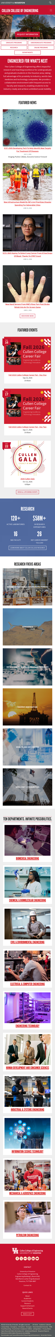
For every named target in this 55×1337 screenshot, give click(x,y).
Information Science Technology (27, 1152)
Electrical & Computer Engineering (27, 984)
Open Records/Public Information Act (12, 1331)
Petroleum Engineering (27, 1235)
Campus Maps (5, 1327)
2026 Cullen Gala (28, 478)
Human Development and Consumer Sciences (27, 1068)
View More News (27, 316)
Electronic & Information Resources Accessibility (15, 1333)
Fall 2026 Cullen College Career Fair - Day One (28, 375)
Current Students (27, 1301)
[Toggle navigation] (51, 10)
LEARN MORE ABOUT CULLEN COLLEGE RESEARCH (27, 548)
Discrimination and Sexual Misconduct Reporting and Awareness (20, 1335)
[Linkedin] (33, 1258)
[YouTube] (37, 1258)
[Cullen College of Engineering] (27, 30)
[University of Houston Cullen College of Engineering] (27, 1250)
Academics (27, 1298)
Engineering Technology (27, 1026)
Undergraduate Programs (41, 43)
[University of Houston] (13, 3)
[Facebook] (17, 1258)
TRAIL (50, 1327)
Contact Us (27, 1285)
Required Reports (43, 1331)
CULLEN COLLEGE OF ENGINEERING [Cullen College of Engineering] (20, 10)
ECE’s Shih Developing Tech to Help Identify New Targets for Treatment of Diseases (27, 150)
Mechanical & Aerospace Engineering (27, 1193)
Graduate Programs (14, 43)
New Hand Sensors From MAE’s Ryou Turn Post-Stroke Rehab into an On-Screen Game (27, 306)
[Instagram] (29, 1258)
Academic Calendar (45, 1325)
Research (14, 47)
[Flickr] (25, 1258)
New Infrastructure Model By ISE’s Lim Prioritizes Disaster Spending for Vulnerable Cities (27, 204)
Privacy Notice (47, 1329)
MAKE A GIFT (27, 1314)
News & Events (27, 1308)
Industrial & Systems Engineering (27, 1110)
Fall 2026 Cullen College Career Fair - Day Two (27, 427)
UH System (21, 1327)
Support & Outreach (27, 1306)
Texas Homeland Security (40, 1327)
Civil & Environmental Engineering (27, 942)
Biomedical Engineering (27, 858)
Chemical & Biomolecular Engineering (27, 900)
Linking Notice (37, 1329)
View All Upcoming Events (27, 492)
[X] (21, 1258)
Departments (27, 52)
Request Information (27, 34)
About (27, 1296)
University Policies (46, 1335)
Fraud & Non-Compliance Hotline (22, 1329)
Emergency (13, 1327)
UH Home (35, 1325)
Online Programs (41, 47)
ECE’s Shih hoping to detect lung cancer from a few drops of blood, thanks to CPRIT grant (27, 255)
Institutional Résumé (31, 1331)
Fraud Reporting (6, 1329)
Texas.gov (29, 1327)
